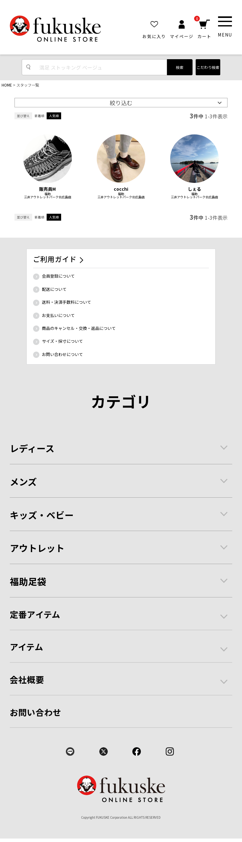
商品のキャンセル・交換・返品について (79, 328)
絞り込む (121, 103)
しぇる (194, 189)
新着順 (39, 115)
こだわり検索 (208, 67)
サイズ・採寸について (62, 341)
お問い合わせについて (62, 354)
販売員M (47, 189)
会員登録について (58, 276)
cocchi (121, 189)
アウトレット (37, 547)
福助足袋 (28, 581)
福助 (47, 193)
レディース (32, 448)
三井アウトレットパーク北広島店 (47, 197)
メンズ (23, 481)
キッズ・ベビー (42, 514)
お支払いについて (58, 315)
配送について (54, 289)
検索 (179, 67)
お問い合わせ (35, 712)
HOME (7, 85)
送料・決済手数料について (66, 302)
